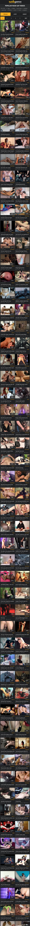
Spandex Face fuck (20, 451)
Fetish (23, 252)
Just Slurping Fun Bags (6, 284)
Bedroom (7, 152)
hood (20, 10)
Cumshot (9, 219)
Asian (7, 119)
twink (15, 10)
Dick (8, 235)
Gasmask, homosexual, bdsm (7, 84)
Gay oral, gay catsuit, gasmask (22, 568)
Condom (25, 836)
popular (6, 14)
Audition (9, 502)
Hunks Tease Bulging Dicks (7, 184)
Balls (18, 536)
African (3, 536)
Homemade (4, 169)
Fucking (24, 686)
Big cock (24, 85)
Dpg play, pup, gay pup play (7, 484)
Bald (21, 202)
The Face (3, 618)
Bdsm (3, 85)
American (9, 669)
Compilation (19, 836)
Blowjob (9, 52)
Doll (12, 235)
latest (15, 14)
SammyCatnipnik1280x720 (22, 751)
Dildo (24, 702)
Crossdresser (24, 52)
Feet (23, 169)
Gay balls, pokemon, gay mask (22, 534)
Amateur (4, 35)
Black (12, 152)
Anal (8, 35)
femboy (10, 10)
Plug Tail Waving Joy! (5, 884)
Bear (27, 469)
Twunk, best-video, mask (6, 768)
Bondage (23, 102)
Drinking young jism (5, 134)
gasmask (4, 10)
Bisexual (4, 52)
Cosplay (9, 802)
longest (25, 14)
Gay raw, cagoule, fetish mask (7, 367)
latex (9, 8)
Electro (27, 452)
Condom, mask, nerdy (20, 834)
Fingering (24, 819)
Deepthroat (19, 702)
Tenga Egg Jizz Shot (20, 267)
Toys (26, 536)
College (23, 736)
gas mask (19, 8)
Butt (27, 852)
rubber (13, 8)
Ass (11, 119)
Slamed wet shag (19, 468)
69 (17, 486)
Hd (26, 169)
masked (25, 8)
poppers (25, 10)
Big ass (7, 435)
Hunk (7, 185)
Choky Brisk (18, 801)
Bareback (22, 69)
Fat (8, 752)
